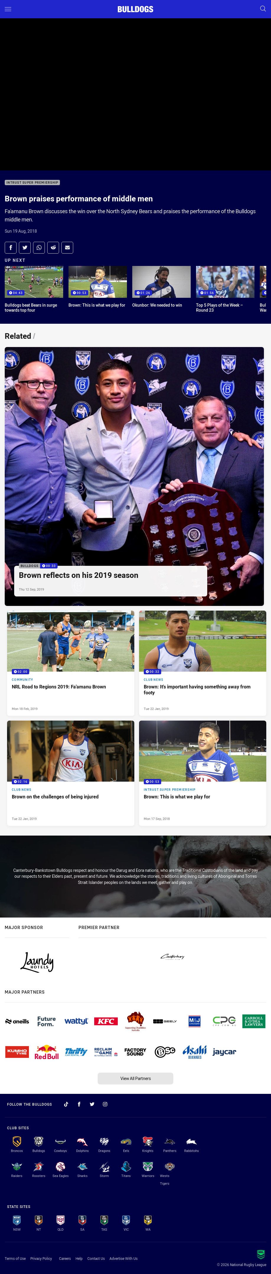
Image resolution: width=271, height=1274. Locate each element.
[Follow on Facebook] (79, 1104)
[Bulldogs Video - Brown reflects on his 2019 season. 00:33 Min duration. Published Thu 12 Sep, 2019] (134, 476)
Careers (65, 1258)
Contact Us (96, 1258)
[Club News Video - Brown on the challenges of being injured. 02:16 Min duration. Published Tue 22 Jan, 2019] (70, 773)
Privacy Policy (41, 1258)
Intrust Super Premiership (32, 183)
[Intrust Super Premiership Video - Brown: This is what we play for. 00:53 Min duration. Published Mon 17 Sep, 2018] (202, 773)
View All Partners (135, 1078)
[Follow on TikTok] (66, 1104)
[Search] (263, 9)
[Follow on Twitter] (92, 1104)
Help (79, 1258)
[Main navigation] (8, 9)
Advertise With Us (124, 1258)
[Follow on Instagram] (105, 1104)
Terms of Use (15, 1258)
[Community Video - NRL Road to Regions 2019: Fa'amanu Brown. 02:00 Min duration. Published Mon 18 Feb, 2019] (70, 663)
